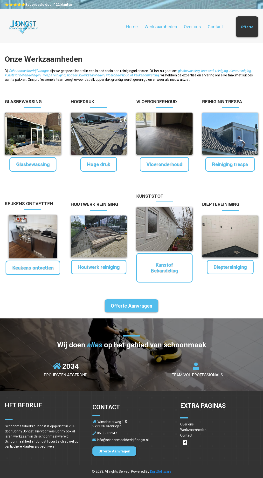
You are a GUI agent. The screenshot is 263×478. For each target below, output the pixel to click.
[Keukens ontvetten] (33, 268)
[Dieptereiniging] (230, 267)
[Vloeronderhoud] (164, 164)
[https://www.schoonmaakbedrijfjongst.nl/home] (23, 27)
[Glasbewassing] (32, 164)
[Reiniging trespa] (230, 164)
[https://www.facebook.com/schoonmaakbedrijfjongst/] (219, 442)
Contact (215, 26)
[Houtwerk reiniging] (98, 267)
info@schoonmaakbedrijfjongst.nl (123, 440)
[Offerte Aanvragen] (131, 305)
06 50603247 (107, 433)
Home (132, 26)
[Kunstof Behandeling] (164, 268)
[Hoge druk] (98, 164)
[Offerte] (247, 26)
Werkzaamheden (161, 26)
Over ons (192, 26)
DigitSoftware (160, 471)
